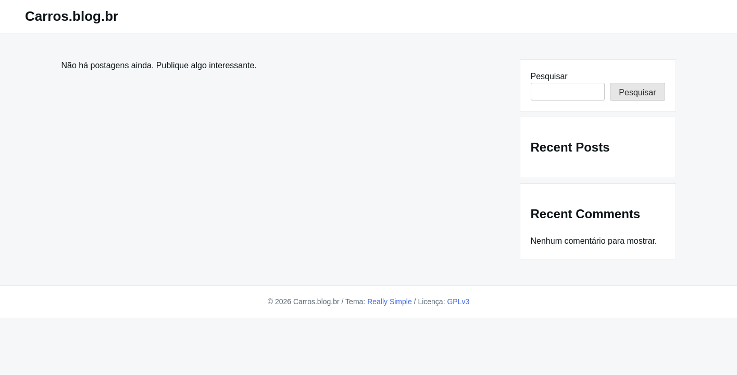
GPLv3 (458, 301)
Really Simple (389, 301)
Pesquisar (549, 76)
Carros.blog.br (71, 16)
